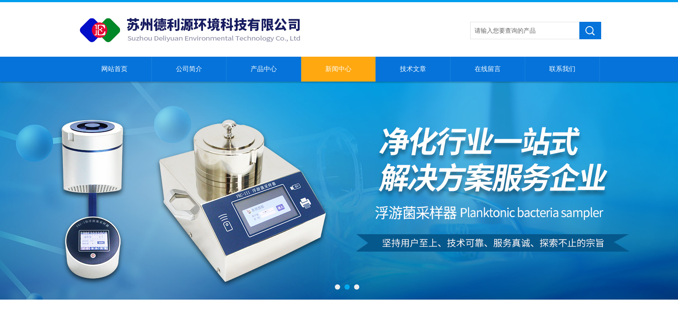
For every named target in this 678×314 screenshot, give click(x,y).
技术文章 (413, 68)
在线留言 (488, 68)
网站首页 (114, 68)
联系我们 (562, 68)
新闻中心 (338, 68)
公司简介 (189, 68)
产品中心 (264, 68)
